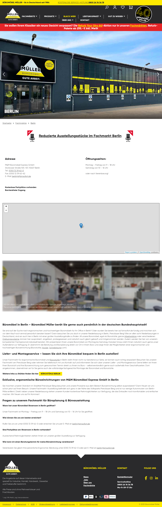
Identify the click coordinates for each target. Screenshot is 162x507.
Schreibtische (55, 348)
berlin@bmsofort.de (81, 424)
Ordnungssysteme (11, 339)
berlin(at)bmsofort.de (21, 176)
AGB (33, 504)
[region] (81, 75)
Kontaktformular (125, 477)
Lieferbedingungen (67, 504)
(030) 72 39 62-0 (16, 171)
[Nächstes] (158, 75)
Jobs (86, 480)
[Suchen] (106, 7)
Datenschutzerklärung (101, 307)
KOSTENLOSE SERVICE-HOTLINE (81, 3)
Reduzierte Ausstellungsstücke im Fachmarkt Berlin (80, 136)
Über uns (88, 483)
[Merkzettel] (122, 7)
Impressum (7, 504)
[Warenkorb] (130, 7)
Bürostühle (55, 360)
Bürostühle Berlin (50, 374)
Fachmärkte (89, 486)
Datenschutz (21, 504)
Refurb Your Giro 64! (90, 25)
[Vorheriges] (4, 75)
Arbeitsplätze (130, 336)
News (86, 477)
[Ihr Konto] (114, 7)
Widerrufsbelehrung (47, 504)
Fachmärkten (138, 25)
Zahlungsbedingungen (89, 504)
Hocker (45, 348)
